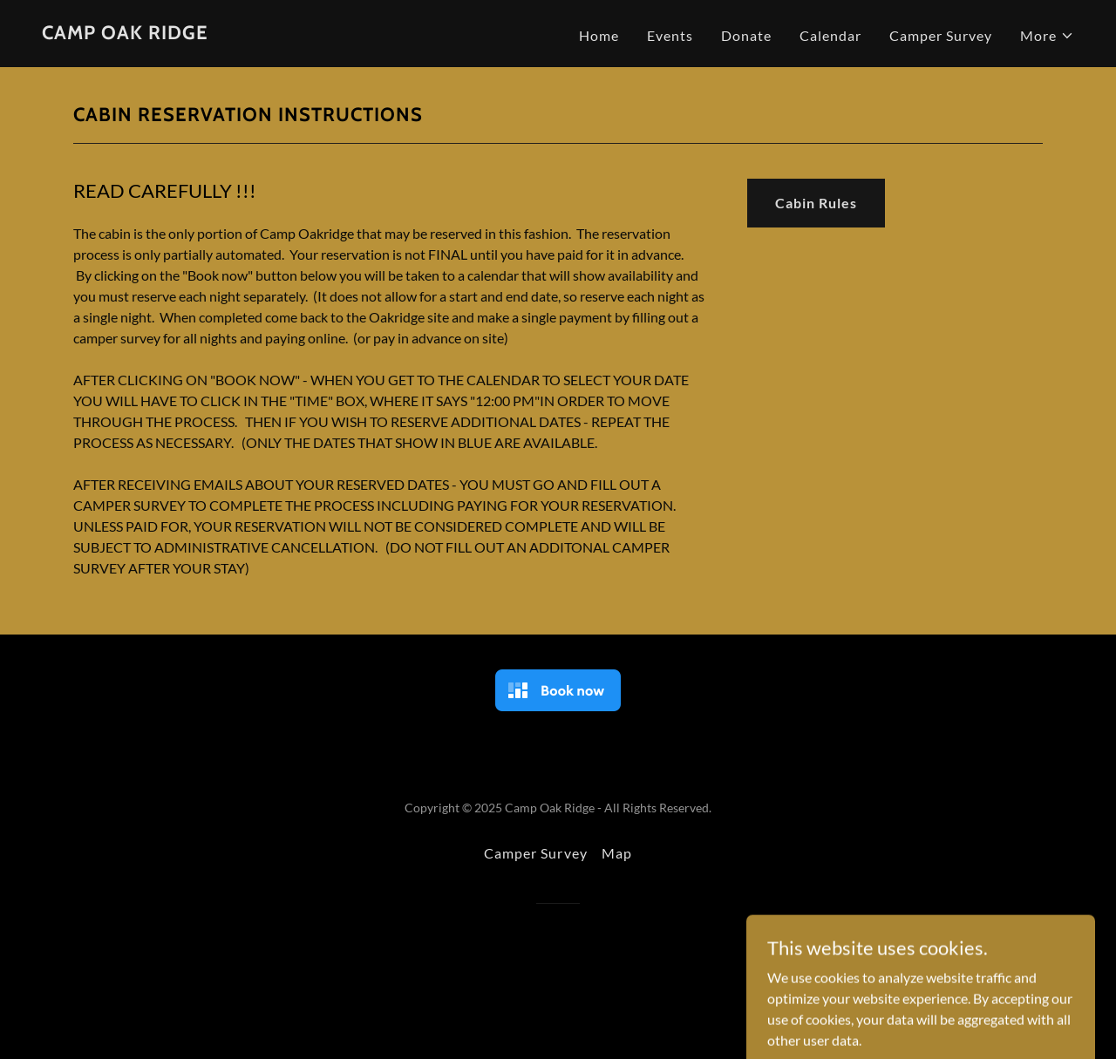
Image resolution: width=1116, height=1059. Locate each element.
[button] (1047, 35)
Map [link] (617, 853)
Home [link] (599, 35)
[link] (125, 33)
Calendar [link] (830, 35)
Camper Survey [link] (940, 35)
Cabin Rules (816, 202)
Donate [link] (746, 35)
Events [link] (670, 35)
